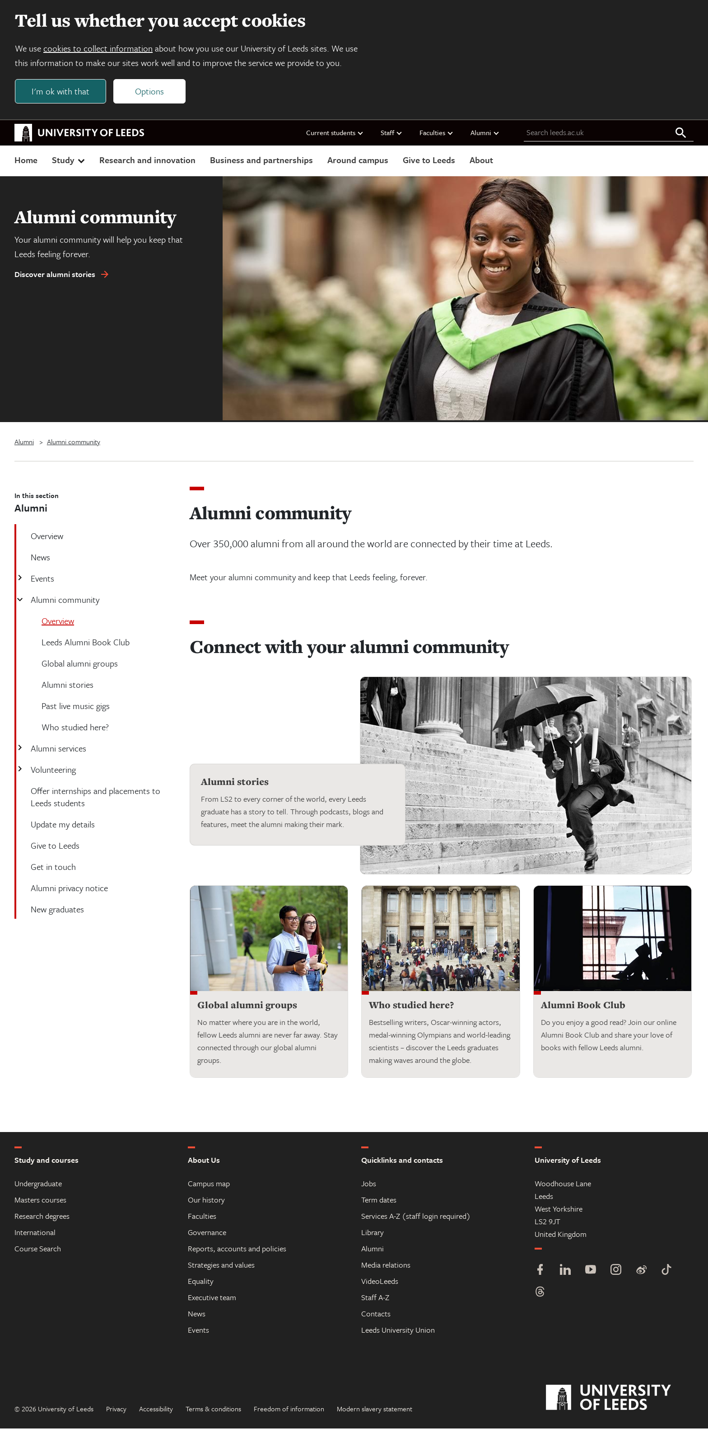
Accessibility (156, 1413)
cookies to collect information (101, 50)
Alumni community (73, 446)
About (481, 164)
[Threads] (540, 1297)
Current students (335, 137)
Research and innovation (147, 164)
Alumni (485, 137)
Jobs (368, 1187)
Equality (201, 1285)
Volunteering (52, 774)
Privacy (116, 1413)
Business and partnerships (261, 164)
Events (41, 583)
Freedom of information (289, 1413)
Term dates (378, 1204)
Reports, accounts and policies (237, 1253)
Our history (206, 1204)
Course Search (37, 1253)
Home (25, 164)
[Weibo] (641, 1275)
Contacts (376, 1318)
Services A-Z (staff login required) (415, 1220)
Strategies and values (221, 1269)
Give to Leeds (429, 164)
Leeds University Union (398, 1334)
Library (372, 1236)
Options (152, 93)
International (35, 1236)
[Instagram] (616, 1275)
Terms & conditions (213, 1413)
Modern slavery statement (374, 1413)
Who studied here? (411, 1009)
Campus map (209, 1187)
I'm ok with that (64, 93)
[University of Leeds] (620, 1402)
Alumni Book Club (583, 1009)
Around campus (357, 164)
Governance (207, 1236)
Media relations (385, 1269)
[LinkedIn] (565, 1275)
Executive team (212, 1301)
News (196, 1318)
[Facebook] (540, 1275)
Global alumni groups (247, 1009)
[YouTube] (590, 1275)
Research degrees (42, 1220)
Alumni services (57, 753)
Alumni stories (235, 786)
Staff (392, 137)
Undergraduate (38, 1187)
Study (69, 164)
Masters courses (40, 1204)
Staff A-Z (375, 1301)
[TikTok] (666, 1275)
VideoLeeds (379, 1285)
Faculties (436, 137)
